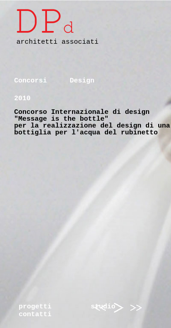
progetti (35, 307)
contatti (35, 314)
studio (103, 307)
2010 (22, 98)
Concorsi (30, 81)
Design (82, 81)
